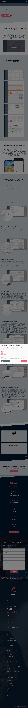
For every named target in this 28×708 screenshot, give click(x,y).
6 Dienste (5, 354)
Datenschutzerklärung (17, 348)
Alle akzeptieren (24, 361)
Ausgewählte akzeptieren (5, 361)
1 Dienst (5, 352)
